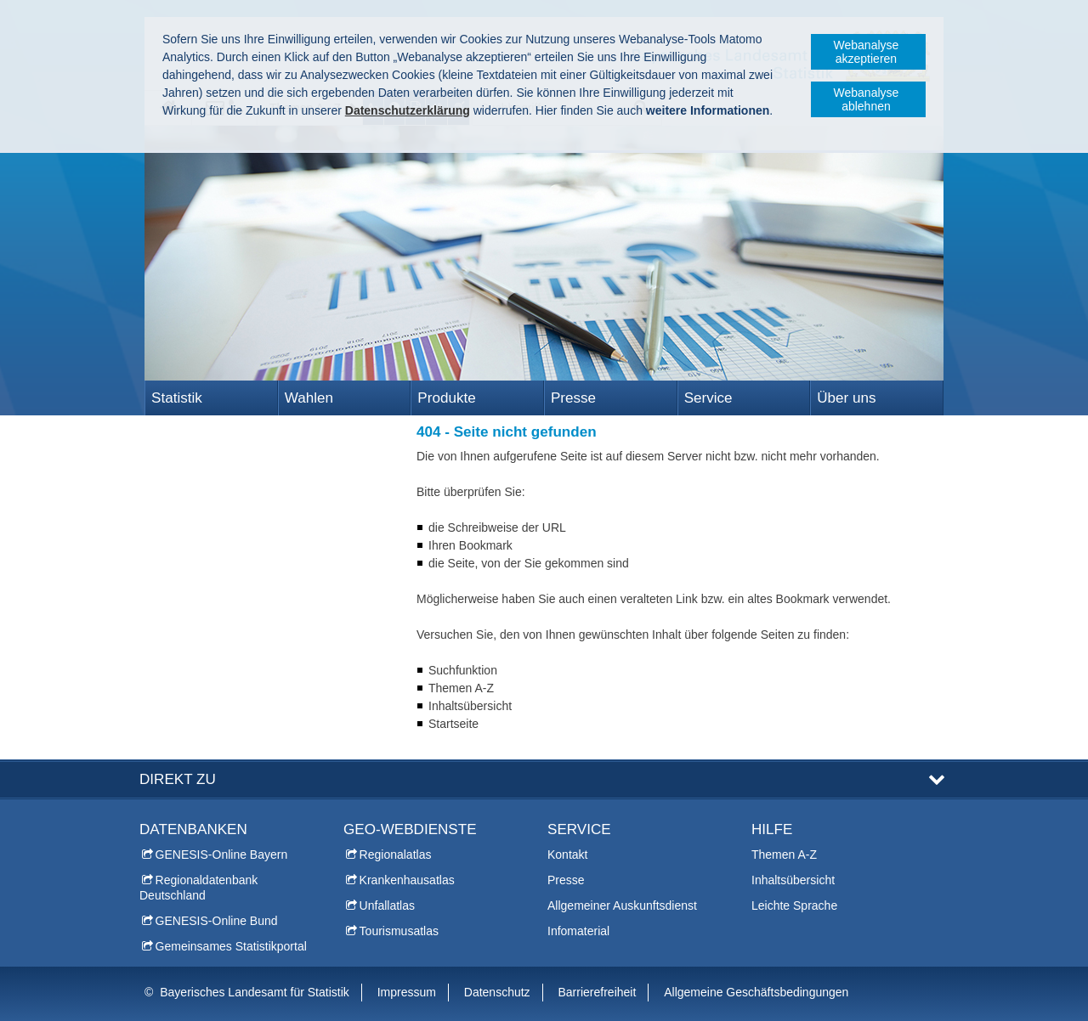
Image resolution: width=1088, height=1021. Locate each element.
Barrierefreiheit (597, 992)
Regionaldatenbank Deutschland (198, 887)
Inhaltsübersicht (793, 880)
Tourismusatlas (399, 931)
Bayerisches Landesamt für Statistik (254, 992)
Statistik (176, 398)
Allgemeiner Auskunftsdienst (622, 905)
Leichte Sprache (794, 905)
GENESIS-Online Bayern (222, 854)
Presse (573, 398)
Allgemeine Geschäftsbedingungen (756, 992)
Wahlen (309, 398)
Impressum (406, 992)
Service (708, 398)
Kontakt (567, 854)
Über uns (846, 398)
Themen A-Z (784, 854)
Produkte (446, 398)
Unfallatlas (387, 905)
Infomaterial (578, 931)
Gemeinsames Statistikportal (231, 946)
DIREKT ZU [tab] (177, 779)
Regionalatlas (396, 854)
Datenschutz (497, 992)
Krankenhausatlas (407, 880)
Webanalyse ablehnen (866, 99)
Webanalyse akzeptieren (866, 51)
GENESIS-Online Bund (217, 921)
